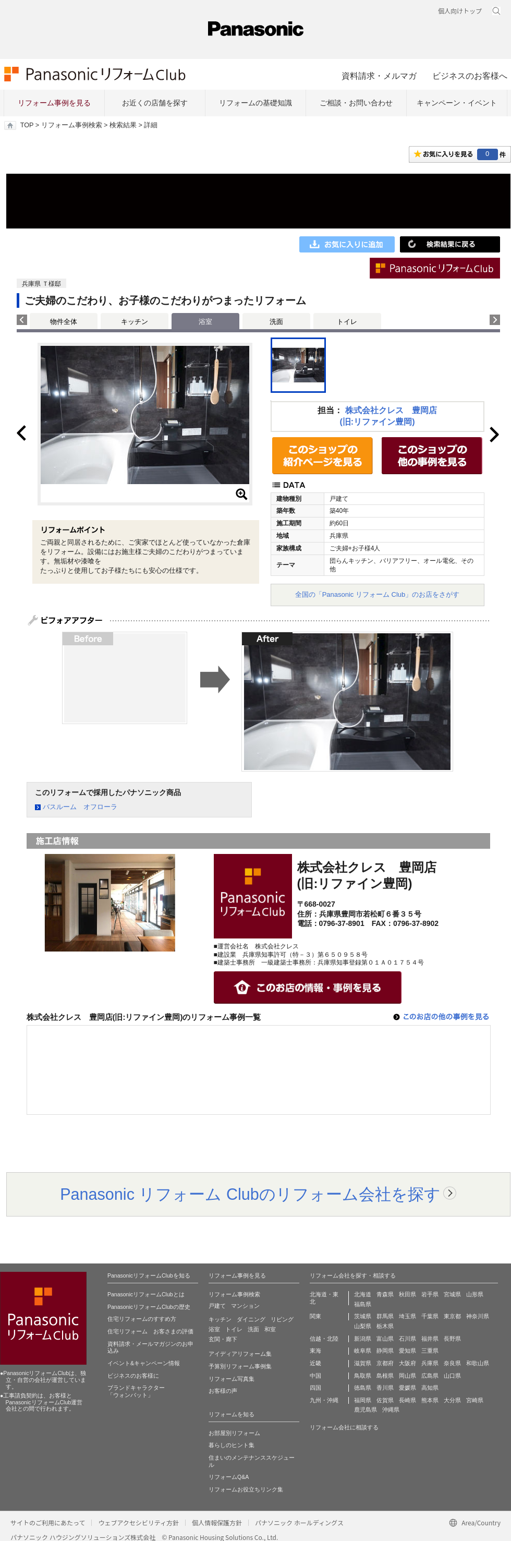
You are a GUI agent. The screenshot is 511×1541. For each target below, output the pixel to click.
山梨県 (362, 1326)
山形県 (474, 1294)
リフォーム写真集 (231, 1379)
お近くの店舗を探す (155, 103)
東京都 (452, 1316)
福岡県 (362, 1400)
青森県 (385, 1294)
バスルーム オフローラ (80, 807)
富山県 (385, 1338)
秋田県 (407, 1294)
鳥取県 (362, 1376)
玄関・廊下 (223, 1339)
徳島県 (362, 1388)
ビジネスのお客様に (133, 1376)
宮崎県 (474, 1400)
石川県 (407, 1338)
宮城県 (452, 1294)
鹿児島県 (365, 1409)
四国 (315, 1388)
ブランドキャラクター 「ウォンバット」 (136, 1391)
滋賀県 (362, 1363)
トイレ (347, 322)
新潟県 (362, 1338)
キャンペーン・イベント (457, 103)
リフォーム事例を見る (54, 103)
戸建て (217, 1306)
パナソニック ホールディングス (299, 1522)
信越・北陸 (324, 1338)
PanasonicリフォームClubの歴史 (148, 1307)
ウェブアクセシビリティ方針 (138, 1522)
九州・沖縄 (324, 1400)
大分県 (452, 1400)
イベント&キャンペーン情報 (143, 1363)
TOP (26, 125)
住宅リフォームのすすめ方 (141, 1319)
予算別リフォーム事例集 (240, 1366)
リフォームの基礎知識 (255, 103)
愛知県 (407, 1350)
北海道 (362, 1294)
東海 (315, 1350)
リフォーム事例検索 (71, 125)
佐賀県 (385, 1400)
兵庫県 (430, 1363)
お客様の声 (223, 1391)
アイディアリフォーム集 (240, 1354)
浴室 (214, 1329)
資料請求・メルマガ (379, 75)
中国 (315, 1376)
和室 (270, 1329)
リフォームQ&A (229, 1477)
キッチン (134, 322)
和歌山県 (477, 1363)
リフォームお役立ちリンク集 (246, 1489)
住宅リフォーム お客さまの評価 (150, 1331)
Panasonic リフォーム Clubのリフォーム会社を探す (250, 1194)
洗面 (276, 322)
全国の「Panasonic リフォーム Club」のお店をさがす (377, 594)
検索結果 (123, 125)
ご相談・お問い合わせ (356, 103)
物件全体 (63, 322)
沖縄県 (390, 1409)
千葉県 (430, 1316)
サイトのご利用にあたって (47, 1522)
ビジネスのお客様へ (469, 75)
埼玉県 (407, 1316)
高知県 (430, 1388)
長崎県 (407, 1400)
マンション (245, 1306)
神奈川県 (477, 1316)
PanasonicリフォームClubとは (146, 1294)
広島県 (430, 1376)
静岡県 (385, 1350)
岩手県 (430, 1294)
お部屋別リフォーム (234, 1433)
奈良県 (452, 1363)
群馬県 (385, 1316)
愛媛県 (407, 1388)
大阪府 (407, 1363)
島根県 (385, 1376)
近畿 (315, 1363)
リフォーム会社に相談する (344, 1427)
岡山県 (407, 1376)
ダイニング (251, 1319)
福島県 (362, 1304)
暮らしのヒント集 (231, 1445)
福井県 (430, 1338)
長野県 (452, 1338)
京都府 (385, 1363)
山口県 (452, 1376)
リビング (282, 1319)
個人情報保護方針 (217, 1522)
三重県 (430, 1350)
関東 (315, 1316)
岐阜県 (362, 1350)
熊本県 (430, 1400)
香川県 (385, 1388)
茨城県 (362, 1316)
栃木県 (385, 1326)
